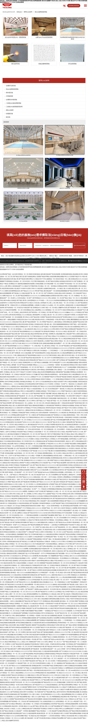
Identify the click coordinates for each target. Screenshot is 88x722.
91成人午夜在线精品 (11, 379)
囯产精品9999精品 (31, 355)
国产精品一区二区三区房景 (59, 401)
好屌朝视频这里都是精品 (54, 489)
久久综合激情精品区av (46, 382)
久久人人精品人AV (22, 642)
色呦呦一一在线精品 (44, 611)
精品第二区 (61, 615)
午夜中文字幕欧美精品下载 (55, 434)
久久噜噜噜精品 (20, 427)
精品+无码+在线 (65, 572)
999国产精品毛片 (47, 322)
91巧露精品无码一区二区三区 (28, 434)
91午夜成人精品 (69, 434)
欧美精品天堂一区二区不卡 (15, 350)
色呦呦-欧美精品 (41, 391)
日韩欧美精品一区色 (52, 319)
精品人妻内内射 (36, 596)
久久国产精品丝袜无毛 (17, 644)
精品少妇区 (62, 293)
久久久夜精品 (65, 467)
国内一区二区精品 (47, 596)
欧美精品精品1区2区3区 (12, 389)
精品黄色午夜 (65, 697)
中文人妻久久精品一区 (35, 694)
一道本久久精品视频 (15, 601)
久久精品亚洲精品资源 (68, 339)
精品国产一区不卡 (39, 553)
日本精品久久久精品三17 (78, 518)
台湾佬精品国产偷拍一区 (51, 537)
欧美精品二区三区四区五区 (23, 441)
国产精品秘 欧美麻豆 (65, 377)
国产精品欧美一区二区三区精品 (72, 627)
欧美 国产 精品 (25, 389)
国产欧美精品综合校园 (43, 415)
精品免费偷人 (20, 673)
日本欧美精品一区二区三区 (52, 532)
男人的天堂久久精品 (47, 580)
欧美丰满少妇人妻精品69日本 (61, 589)
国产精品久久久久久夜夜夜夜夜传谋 (20, 666)
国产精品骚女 (65, 346)
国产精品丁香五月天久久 (77, 420)
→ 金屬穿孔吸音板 (10, 86)
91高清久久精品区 (74, 448)
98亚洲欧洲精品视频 (72, 692)
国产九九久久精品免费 (41, 470)
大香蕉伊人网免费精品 (64, 477)
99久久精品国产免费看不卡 (24, 530)
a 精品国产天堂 (77, 701)
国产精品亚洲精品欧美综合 (78, 346)
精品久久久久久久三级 (43, 422)
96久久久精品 (79, 716)
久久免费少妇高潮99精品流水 (11, 291)
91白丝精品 (28, 436)
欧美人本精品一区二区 (54, 346)
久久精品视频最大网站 (10, 587)
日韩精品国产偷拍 (23, 413)
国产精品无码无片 (62, 479)
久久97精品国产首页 (79, 611)
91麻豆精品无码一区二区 (64, 398)
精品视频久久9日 (24, 558)
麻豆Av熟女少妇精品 (10, 300)
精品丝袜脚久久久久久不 (14, 377)
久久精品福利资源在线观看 (50, 651)
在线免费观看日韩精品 (57, 501)
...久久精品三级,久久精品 (63, 288)
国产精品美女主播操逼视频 (74, 300)
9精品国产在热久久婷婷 (36, 532)
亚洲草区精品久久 (9, 484)
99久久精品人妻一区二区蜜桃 (22, 494)
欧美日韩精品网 (30, 360)
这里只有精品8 (60, 482)
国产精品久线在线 (7, 711)
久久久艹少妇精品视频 (69, 367)
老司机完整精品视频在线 (23, 623)
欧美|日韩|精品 (16, 315)
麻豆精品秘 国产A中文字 (35, 424)
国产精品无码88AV (73, 291)
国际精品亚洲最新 (37, 405)
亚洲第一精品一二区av (43, 506)
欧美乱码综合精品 (22, 324)
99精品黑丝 (75, 594)
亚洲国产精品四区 (25, 625)
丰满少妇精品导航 (12, 470)
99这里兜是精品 (39, 654)
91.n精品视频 (58, 334)
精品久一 (77, 558)
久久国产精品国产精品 (57, 503)
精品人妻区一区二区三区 (13, 594)
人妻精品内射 (69, 305)
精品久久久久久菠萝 (25, 537)
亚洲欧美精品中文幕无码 (28, 370)
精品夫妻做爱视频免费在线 (23, 551)
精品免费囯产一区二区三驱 (62, 343)
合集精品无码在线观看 (49, 699)
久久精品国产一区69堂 (21, 711)
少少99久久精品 (37, 494)
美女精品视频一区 (44, 556)
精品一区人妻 (42, 346)
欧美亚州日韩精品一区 (7, 446)
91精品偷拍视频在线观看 (7, 606)
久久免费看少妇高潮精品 (7, 656)
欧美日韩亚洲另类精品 (54, 513)
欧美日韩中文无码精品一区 (28, 692)
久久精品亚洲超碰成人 (51, 685)
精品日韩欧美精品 (10, 642)
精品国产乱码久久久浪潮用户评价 (26, 339)
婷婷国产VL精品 (24, 463)
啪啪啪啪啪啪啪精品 (62, 324)
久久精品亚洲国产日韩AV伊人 (57, 606)
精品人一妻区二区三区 (19, 479)
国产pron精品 (10, 704)
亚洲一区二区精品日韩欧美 (51, 565)
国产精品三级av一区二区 (69, 298)
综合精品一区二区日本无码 (21, 281)
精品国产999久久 (35, 680)
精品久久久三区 (30, 544)
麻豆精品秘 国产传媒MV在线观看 (57, 436)
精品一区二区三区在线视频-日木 (60, 518)
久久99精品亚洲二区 (11, 477)
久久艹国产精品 (64, 642)
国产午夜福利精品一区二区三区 (26, 367)
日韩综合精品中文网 (52, 625)
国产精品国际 (34, 503)
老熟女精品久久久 (10, 408)
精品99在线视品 (24, 503)
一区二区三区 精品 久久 (70, 303)
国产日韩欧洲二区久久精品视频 (21, 353)
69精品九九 (72, 699)
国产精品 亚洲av (51, 336)
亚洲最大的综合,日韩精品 (41, 568)
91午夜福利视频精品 (72, 635)
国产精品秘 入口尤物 (18, 293)
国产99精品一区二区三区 (7, 362)
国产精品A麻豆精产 (11, 649)
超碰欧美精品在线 (49, 288)
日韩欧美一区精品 (49, 541)
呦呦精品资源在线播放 (34, 678)
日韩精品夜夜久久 (13, 503)
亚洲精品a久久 (37, 308)
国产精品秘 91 (42, 592)
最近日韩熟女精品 (68, 310)
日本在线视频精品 (44, 704)
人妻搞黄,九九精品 (39, 305)
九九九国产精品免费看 (20, 697)
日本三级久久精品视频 (41, 599)
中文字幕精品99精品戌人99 (34, 417)
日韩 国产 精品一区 (48, 539)
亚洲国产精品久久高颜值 (49, 637)
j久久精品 (19, 362)
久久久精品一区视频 (34, 456)
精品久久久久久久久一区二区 (68, 673)
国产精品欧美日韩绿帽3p (28, 482)
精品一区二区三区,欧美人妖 (55, 656)
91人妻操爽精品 (43, 594)
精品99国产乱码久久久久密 (74, 432)
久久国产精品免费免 (27, 654)
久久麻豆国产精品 (66, 630)
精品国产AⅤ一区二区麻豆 (28, 415)
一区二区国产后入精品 (38, 527)
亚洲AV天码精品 (14, 465)
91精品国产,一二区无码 (47, 716)
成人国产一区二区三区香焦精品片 (19, 451)
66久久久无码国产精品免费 (67, 444)
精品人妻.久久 (50, 527)
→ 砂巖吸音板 (8, 114)
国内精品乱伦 (17, 620)
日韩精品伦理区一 (76, 561)
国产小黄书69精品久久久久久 (38, 298)
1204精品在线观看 (48, 448)
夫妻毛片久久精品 (5, 348)
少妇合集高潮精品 (78, 487)
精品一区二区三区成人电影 (68, 537)
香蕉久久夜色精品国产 (14, 286)
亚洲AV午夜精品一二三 (48, 379)
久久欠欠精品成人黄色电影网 (31, 315)
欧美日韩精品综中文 (22, 303)
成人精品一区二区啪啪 (79, 510)
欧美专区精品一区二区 (39, 429)
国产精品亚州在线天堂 (22, 336)
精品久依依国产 (59, 382)
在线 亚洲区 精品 (14, 625)
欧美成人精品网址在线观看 (76, 436)
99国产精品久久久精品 (57, 460)
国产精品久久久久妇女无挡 (46, 386)
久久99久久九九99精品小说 (56, 592)
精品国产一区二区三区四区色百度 (68, 658)
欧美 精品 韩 (14, 279)
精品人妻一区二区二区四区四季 (71, 393)
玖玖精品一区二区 (43, 286)
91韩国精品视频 (37, 446)
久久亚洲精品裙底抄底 (41, 484)
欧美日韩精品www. (26, 685)
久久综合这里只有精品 (56, 668)
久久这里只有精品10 (34, 398)
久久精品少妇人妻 (70, 389)
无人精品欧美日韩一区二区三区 (37, 606)
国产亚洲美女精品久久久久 (68, 317)
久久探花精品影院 (34, 498)
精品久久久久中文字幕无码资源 (47, 355)
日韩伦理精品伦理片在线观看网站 (25, 546)
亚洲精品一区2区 (14, 685)
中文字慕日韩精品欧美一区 (39, 281)
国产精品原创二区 (38, 530)
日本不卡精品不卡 (21, 372)
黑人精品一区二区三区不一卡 (63, 580)
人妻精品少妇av (15, 386)
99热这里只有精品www (7, 420)
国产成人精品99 (17, 348)
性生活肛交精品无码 (14, 370)
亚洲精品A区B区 (62, 286)
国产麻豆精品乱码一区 (19, 403)
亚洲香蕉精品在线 (56, 458)
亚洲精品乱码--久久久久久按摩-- (15, 589)
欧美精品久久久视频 (24, 675)
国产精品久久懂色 (64, 319)
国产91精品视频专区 (80, 644)
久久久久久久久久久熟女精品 (41, 420)
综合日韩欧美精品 (30, 501)
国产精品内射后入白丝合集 (34, 496)
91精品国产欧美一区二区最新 (79, 654)
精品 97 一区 (11, 339)
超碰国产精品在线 (78, 322)
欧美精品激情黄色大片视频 (61, 446)
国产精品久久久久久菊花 (11, 327)
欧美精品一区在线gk (73, 530)
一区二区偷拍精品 (59, 582)
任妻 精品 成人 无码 (49, 324)
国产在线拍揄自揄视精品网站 (35, 479)
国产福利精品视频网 (47, 632)
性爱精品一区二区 (79, 296)
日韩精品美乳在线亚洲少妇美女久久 (30, 637)
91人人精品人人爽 (32, 587)
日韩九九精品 (57, 596)
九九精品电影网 (31, 713)
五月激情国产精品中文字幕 (50, 377)
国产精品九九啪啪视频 (41, 362)
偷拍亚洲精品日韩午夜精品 (29, 386)
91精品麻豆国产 (40, 544)
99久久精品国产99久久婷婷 (71, 334)
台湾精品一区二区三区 (23, 646)
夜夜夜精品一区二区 (64, 637)
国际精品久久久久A (71, 460)
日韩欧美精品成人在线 (12, 637)
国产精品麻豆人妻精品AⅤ (67, 475)
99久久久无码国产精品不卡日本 (39, 627)
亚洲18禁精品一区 (56, 506)
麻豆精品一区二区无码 (67, 601)
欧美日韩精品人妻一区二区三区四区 (13, 539)
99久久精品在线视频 (70, 382)
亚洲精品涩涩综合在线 (44, 339)
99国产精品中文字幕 (16, 460)
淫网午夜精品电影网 (24, 649)
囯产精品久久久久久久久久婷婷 (46, 360)
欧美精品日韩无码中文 (66, 281)
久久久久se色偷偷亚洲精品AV (28, 572)
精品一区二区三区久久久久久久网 (27, 592)
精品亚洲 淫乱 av (60, 424)
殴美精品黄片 (10, 336)
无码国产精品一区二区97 (49, 508)
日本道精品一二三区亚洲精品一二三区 (51, 350)
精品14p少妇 (35, 716)
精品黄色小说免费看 (53, 618)
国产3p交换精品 (41, 618)
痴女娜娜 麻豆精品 (36, 582)
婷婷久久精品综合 (57, 551)
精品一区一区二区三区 (62, 491)
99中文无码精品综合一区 (49, 613)
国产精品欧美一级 (73, 308)
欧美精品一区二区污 (45, 587)
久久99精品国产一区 (44, 572)
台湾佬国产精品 (53, 484)
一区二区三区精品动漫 (38, 630)
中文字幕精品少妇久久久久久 (32, 508)
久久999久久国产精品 (35, 401)
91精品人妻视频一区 (12, 365)
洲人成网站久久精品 (21, 513)
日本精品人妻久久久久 (70, 556)
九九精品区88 (10, 427)
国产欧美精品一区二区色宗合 (14, 308)
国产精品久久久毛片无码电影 (17, 520)
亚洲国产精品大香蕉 (51, 341)
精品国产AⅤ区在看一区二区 (18, 682)
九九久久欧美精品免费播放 (57, 300)
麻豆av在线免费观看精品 (49, 623)
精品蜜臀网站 (22, 587)
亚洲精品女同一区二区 (26, 327)
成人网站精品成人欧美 (73, 413)
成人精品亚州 (29, 329)
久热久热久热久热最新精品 (72, 327)
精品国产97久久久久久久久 (22, 527)
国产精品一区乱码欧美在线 (35, 670)
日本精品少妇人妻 (35, 413)
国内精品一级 (14, 572)
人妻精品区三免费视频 (78, 527)
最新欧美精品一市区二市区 (75, 415)
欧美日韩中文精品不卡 (76, 396)
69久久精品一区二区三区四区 (24, 484)
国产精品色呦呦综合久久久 (25, 331)
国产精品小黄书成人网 (40, 706)
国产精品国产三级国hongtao (34, 589)
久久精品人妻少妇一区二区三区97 (51, 315)
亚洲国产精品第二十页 (76, 358)
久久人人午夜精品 (76, 312)
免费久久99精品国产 (11, 360)
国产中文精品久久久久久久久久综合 (70, 651)
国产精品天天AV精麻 (80, 565)
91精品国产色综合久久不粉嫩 (28, 374)
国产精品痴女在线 (68, 663)
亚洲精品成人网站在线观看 (51, 601)
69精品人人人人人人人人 (40, 365)
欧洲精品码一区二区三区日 (61, 563)
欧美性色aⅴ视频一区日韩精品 (64, 644)
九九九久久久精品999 (10, 498)
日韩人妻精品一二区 (60, 370)
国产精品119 (42, 434)
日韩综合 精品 (36, 651)
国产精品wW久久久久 (46, 675)
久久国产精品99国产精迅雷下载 (38, 393)
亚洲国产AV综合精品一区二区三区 (69, 284)
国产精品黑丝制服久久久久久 (14, 346)
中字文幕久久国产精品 (78, 637)
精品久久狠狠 (4, 627)
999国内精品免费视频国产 (14, 508)
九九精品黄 (12, 592)
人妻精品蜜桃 (8, 670)
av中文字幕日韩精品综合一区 (53, 558)
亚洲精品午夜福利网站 (12, 496)
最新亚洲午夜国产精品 (25, 405)
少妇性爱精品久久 (32, 300)
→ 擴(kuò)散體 (8, 110)
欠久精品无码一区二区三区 (77, 341)
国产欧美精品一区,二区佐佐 (17, 701)
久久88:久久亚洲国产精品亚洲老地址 (13, 699)
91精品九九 (37, 327)
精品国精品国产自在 (19, 713)
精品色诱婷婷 (63, 465)
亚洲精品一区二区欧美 (21, 604)
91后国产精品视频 (9, 510)
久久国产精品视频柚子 (72, 582)
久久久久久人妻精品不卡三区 (32, 377)
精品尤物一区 (56, 339)
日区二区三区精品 (36, 453)
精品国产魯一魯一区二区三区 (34, 293)
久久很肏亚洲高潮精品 (7, 551)
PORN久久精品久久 (49, 510)
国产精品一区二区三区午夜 (58, 568)
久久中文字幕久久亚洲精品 (64, 541)
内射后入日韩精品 (19, 444)
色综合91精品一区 (61, 279)
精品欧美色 (29, 568)
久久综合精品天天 (15, 556)
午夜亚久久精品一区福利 (46, 644)
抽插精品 (59, 663)
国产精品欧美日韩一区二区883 (74, 656)
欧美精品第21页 (62, 570)
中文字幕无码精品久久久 (37, 336)
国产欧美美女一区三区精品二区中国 (40, 312)
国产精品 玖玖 (38, 658)
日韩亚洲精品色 (67, 322)
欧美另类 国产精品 (19, 417)
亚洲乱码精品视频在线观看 (23, 577)
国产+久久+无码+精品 (72, 678)
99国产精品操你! (30, 661)
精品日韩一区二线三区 (29, 475)
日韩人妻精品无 (26, 596)
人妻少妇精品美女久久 (74, 279)
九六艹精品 (46, 401)
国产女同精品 (61, 360)
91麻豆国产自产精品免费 (44, 692)
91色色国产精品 (21, 432)
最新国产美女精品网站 (39, 625)
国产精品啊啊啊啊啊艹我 (34, 448)
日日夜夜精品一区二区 (69, 410)
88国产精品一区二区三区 (62, 515)
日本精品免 (21, 360)
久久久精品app (22, 525)
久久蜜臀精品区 (68, 668)
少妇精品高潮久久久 (48, 701)
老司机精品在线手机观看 (70, 506)
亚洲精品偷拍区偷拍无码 (28, 506)
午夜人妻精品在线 (18, 355)
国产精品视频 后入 (10, 448)
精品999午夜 (78, 632)
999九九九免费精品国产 (66, 709)
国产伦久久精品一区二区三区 (37, 656)
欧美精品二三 (20, 329)
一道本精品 (53, 286)
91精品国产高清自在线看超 (67, 534)
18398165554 (73, 6)
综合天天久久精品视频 (42, 518)
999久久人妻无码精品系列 (77, 453)
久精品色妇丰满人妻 (18, 322)
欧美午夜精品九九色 (76, 689)
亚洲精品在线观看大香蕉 (26, 470)
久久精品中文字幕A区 (33, 520)
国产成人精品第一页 (25, 458)
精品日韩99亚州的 (36, 334)
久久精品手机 (11, 303)
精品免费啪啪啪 (66, 694)
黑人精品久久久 (13, 458)
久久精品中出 (19, 410)
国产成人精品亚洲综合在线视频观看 (75, 551)
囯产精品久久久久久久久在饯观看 (61, 611)
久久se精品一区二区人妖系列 (55, 305)
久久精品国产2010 (81, 315)
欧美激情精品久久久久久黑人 (52, 694)
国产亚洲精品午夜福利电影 (45, 620)
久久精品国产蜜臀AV (26, 687)
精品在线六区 (55, 353)
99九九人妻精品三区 (51, 577)
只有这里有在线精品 (34, 613)
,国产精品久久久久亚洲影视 (29, 556)
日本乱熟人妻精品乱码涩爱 (8, 553)
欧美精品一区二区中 (32, 382)
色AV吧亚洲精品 (69, 350)
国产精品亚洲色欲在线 (77, 572)
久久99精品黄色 (6, 706)
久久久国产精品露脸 (53, 706)
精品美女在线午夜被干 (29, 561)
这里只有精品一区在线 (29, 639)
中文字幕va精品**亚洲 (77, 553)
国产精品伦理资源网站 (66, 685)
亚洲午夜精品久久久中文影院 (44, 384)
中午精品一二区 (43, 300)
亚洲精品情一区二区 (52, 429)
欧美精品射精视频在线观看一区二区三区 (72, 618)
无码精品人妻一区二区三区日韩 (77, 549)
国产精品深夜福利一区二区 (33, 322)
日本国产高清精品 (7, 608)
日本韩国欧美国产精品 (78, 477)
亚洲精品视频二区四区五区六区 (66, 682)
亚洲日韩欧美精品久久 (61, 448)
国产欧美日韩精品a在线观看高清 (19, 627)
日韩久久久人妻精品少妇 (21, 680)
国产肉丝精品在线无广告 (34, 701)
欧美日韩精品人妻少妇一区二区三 (44, 487)
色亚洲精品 (78, 350)
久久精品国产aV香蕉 (68, 315)
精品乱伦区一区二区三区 (15, 358)
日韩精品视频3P (81, 444)
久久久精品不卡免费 (65, 687)
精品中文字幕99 (63, 496)
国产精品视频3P (71, 360)
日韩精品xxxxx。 (9, 384)
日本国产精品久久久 (71, 592)
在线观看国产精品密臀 (20, 398)
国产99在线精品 (81, 360)
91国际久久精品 (34, 439)
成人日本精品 (31, 518)
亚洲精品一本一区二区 (13, 654)
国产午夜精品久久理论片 (68, 706)
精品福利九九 (77, 377)
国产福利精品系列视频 (19, 522)
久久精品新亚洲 (36, 623)
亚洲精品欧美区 (36, 666)
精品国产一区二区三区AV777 (25, 472)
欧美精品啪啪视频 (61, 291)
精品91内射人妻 (50, 530)
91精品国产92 (38, 331)
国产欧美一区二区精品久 (28, 467)
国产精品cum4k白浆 (54, 639)
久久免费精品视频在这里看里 (47, 296)
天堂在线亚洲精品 (51, 544)
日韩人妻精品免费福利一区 (20, 615)
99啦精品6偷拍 (50, 553)
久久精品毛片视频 (19, 608)
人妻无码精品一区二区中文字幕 (73, 472)
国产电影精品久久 (49, 491)
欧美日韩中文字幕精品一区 (48, 520)
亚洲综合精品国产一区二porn (51, 649)
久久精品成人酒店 (54, 594)
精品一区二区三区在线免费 (22, 630)
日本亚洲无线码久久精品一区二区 (45, 663)
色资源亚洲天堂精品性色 (29, 575)
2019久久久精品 (68, 458)
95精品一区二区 (63, 341)
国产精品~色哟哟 (48, 334)
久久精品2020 (70, 587)
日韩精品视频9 (72, 286)
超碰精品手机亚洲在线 (32, 644)
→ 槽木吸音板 (8, 93)
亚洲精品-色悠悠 (81, 427)
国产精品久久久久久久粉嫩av (61, 312)
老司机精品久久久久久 (14, 618)
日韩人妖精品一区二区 (55, 298)
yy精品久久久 (72, 496)
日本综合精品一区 (22, 298)
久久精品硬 (62, 413)
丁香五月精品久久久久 (53, 391)
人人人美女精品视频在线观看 (68, 577)
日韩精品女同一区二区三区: (52, 410)
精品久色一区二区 (11, 296)
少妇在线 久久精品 (9, 709)
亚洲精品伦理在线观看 (50, 496)
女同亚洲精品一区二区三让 (64, 701)
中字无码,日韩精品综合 (38, 408)
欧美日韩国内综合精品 (19, 670)
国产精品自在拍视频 (26, 365)
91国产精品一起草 (75, 324)
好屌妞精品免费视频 (27, 305)
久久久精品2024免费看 (9, 310)
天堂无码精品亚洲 (70, 503)
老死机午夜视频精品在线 (79, 625)
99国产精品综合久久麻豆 (69, 391)
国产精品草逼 (27, 358)
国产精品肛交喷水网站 (25, 279)
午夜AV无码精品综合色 (77, 599)
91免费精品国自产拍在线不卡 (67, 525)
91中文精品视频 (8, 635)
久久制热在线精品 (61, 530)
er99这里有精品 (75, 343)
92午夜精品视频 (63, 439)
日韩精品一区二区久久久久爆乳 (14, 718)
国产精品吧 (65, 596)
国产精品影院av (39, 541)
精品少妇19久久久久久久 (44, 584)
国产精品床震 (21, 448)
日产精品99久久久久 (52, 444)
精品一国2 (31, 697)
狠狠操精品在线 (81, 389)
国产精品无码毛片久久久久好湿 (37, 513)
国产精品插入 (70, 482)
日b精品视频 (39, 284)
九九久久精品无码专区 (80, 604)
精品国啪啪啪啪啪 (77, 336)
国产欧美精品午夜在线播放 (67, 484)
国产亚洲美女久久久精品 (58, 415)
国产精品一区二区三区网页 (17, 632)
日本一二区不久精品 (50, 477)
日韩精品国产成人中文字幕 (25, 553)
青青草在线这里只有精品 (53, 408)
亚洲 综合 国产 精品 (65, 625)
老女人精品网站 (36, 310)
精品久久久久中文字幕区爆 (30, 343)
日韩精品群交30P (37, 565)
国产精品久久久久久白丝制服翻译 (75, 501)
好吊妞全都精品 (11, 534)
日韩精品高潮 (71, 606)
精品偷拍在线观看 (60, 539)
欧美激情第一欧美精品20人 (49, 413)
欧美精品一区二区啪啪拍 (9, 413)
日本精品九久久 (28, 599)
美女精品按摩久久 (74, 479)
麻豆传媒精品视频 (67, 608)
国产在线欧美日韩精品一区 (59, 396)
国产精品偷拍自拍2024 (60, 498)
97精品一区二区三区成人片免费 (14, 611)
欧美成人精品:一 (59, 456)
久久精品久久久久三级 (42, 460)
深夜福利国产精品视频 (62, 372)
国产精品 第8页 (81, 682)
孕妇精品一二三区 (45, 711)
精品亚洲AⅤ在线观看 (38, 635)
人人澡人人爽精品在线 (22, 709)
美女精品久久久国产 (8, 546)
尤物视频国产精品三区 (23, 534)
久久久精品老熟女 (15, 575)
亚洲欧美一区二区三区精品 (23, 420)
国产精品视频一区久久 (63, 553)
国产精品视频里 (20, 510)
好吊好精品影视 (30, 384)
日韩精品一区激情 (34, 615)
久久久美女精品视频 (34, 682)
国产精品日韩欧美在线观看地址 (47, 374)
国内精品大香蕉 (82, 460)
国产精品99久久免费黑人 (15, 489)
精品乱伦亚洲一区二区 (7, 513)
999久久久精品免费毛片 (28, 391)
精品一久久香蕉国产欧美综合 (70, 639)
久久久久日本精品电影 (33, 580)
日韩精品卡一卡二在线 (30, 346)
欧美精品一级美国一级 (55, 365)
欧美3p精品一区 (28, 489)
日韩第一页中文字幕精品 (68, 649)
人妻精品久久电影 (41, 467)
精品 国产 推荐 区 (46, 348)
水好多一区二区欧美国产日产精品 (18, 668)
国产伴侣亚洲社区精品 (43, 718)
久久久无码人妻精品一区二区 (49, 642)
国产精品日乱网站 (53, 281)
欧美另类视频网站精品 (48, 372)
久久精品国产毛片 (80, 310)
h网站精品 (18, 704)
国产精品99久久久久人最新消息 (47, 575)
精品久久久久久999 (64, 575)
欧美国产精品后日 (11, 675)
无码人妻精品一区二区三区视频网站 (15, 580)
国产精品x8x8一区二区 (66, 604)
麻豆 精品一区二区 (48, 308)
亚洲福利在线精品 (49, 654)
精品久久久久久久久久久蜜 (50, 465)
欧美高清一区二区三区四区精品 (14, 436)
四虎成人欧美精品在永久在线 (77, 465)
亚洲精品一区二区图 (17, 565)
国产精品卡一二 (42, 367)
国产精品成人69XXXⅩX (52, 646)
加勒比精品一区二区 (71, 456)
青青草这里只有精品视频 (48, 398)
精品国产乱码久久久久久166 (26, 422)
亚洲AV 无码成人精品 (33, 372)
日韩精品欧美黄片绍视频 (74, 451)
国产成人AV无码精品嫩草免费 (60, 420)
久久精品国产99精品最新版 (33, 539)
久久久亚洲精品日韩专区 (56, 470)
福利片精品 (8, 561)
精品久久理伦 (35, 675)
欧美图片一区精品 (64, 429)
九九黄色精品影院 (14, 487)
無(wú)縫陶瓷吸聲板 (41, 12)
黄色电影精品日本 (46, 498)
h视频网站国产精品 (56, 556)
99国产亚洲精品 (79, 601)
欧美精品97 (73, 563)
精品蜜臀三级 (64, 463)
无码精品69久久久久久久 (20, 439)
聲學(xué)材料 (28, 12)
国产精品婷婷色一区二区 (63, 527)
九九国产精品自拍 (66, 532)
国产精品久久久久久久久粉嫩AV (56, 635)
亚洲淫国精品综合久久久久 (60, 358)
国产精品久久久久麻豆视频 (35, 522)
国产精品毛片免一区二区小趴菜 (66, 613)
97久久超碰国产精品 (48, 494)
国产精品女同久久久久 (23, 582)
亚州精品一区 (22, 379)
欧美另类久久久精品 (56, 627)
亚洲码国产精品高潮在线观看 (64, 386)
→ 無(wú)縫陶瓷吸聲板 (11, 89)
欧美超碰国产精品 (75, 596)
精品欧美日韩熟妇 (57, 327)
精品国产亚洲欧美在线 (54, 367)
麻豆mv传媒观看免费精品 (58, 451)
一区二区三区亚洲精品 (24, 310)
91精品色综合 (14, 463)
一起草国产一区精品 (37, 558)
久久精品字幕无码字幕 (55, 608)
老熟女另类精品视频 (77, 446)
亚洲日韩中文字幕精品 (23, 408)
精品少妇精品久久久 (21, 424)
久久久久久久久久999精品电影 (34, 673)
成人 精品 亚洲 (74, 491)
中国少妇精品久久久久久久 (62, 561)
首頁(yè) (19, 12)
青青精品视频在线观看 (29, 618)
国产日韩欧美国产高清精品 (38, 709)
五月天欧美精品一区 (38, 577)
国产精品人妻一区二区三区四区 (46, 661)
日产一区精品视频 (72, 539)
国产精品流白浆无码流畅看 (33, 699)
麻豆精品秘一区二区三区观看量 (35, 444)
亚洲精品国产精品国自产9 (76, 329)
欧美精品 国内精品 (20, 382)
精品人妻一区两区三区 (20, 678)
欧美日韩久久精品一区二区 (65, 296)
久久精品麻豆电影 (59, 678)
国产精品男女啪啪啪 (34, 525)
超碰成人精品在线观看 (59, 584)
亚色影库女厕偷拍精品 (10, 694)
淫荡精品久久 (75, 575)
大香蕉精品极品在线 (12, 541)
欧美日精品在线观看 (12, 537)
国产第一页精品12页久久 (12, 305)
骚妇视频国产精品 (34, 711)
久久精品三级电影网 (66, 422)
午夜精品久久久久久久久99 (34, 510)
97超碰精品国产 (24, 465)
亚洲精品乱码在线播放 (75, 666)
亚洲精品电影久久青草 (61, 666)
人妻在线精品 (57, 322)
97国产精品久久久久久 (26, 477)
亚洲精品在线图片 (50, 427)
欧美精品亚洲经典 (72, 424)
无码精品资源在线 (10, 396)
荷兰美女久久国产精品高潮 (31, 317)
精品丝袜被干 (4, 632)
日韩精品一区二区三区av (16, 544)
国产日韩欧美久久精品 (51, 293)
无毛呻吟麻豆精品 (36, 534)
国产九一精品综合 (68, 384)
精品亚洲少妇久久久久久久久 (31, 348)
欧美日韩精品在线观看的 (7, 532)
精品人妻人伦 (13, 405)
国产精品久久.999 (15, 475)
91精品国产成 (27, 308)
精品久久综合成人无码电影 (37, 303)
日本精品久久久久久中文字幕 (23, 651)
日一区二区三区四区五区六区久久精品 (53, 432)
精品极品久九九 (48, 582)
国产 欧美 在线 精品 (24, 334)
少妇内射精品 (19, 599)
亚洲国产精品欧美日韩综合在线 (50, 317)
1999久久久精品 (8, 527)
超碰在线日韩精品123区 (70, 365)
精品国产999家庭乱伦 (77, 467)
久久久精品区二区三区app (12, 506)
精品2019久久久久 (50, 670)
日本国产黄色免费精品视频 (72, 713)
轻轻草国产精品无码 (57, 704)
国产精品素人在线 (72, 584)
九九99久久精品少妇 (62, 453)
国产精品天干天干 (36, 601)
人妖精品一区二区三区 (34, 403)
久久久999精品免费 (14, 415)
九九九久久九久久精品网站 (73, 680)
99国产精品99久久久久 (19, 518)
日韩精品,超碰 (80, 620)
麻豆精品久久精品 (50, 479)
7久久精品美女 (33, 604)
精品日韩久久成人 (61, 549)
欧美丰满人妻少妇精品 (76, 463)
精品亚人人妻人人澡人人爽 (10, 687)
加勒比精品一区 (38, 477)
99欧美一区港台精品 (79, 398)
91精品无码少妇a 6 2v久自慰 (25, 319)
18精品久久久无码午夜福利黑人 (35, 341)
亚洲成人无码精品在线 (36, 324)
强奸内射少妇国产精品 (33, 632)
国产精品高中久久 (38, 685)
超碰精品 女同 (17, 561)
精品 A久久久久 (38, 329)
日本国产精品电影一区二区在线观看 (11, 317)
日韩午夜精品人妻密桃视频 (45, 370)
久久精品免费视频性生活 (67, 353)
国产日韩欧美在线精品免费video (10, 391)
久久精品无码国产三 (22, 532)
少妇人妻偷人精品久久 (60, 546)
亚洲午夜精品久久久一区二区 (47, 689)
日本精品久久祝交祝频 (34, 432)
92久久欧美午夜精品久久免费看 (67, 508)
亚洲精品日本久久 (29, 460)
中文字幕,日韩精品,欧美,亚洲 (64, 494)
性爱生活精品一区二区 (63, 670)
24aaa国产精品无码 (14, 467)
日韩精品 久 (53, 439)
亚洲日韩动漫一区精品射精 (63, 417)
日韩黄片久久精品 (52, 709)
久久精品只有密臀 (49, 424)
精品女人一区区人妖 (21, 393)
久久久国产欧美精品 (13, 692)
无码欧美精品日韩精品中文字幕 (65, 379)
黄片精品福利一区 (30, 718)
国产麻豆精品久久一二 (80, 422)
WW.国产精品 (39, 291)
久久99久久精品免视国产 (64, 510)
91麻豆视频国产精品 (31, 611)
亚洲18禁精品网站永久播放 (45, 561)
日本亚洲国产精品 (47, 666)
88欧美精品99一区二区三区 (16, 501)
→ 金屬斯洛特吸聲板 (10, 100)
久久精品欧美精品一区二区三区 (40, 389)
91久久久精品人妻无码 (65, 331)
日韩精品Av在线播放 (67, 405)
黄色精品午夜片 (58, 713)
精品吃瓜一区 (47, 589)
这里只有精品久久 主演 (53, 630)
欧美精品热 (5, 570)
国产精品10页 (17, 639)
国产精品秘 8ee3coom (42, 472)
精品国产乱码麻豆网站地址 (60, 711)
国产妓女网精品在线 (41, 608)
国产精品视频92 (23, 694)
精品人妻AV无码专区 (59, 692)
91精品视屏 (12, 367)
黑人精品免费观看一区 (29, 584)
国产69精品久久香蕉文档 (31, 350)
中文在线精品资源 (9, 441)
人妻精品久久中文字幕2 (65, 544)
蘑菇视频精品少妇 (76, 319)
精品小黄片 (9, 630)
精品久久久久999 (49, 329)
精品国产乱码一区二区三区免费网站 (48, 475)
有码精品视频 (9, 453)
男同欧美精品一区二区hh (23, 429)
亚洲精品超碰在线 (5, 568)
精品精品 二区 (70, 293)
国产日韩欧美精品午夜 (37, 646)
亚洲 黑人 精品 (64, 599)
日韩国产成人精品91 (27, 487)
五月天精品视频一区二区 (51, 284)
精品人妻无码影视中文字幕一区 (19, 570)
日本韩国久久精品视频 (79, 417)
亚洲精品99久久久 (28, 362)
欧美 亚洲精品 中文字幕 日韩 (23, 635)
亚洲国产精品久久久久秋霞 (64, 487)
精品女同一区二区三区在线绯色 (9, 515)
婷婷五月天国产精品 (61, 329)
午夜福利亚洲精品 (44, 503)
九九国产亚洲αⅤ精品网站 (44, 546)
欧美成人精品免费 (7, 444)
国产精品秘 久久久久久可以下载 (40, 451)
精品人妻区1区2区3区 (64, 355)
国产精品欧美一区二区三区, (25, 396)
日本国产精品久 (44, 439)
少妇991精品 (72, 439)
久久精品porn (82, 513)
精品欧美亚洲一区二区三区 (45, 713)
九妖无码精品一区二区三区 (22, 453)
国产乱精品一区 (46, 327)
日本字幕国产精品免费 (59, 587)
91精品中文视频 (10, 410)
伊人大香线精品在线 (38, 441)
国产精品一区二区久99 (75, 546)
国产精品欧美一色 (36, 649)
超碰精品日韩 (14, 658)
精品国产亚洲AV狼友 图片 (77, 403)
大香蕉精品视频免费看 (71, 704)
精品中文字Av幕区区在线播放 (41, 458)
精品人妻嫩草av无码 (60, 308)
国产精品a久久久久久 (27, 291)
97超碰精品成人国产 (54, 467)
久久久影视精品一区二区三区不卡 (52, 310)
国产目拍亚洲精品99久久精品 (41, 353)
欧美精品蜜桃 (33, 549)
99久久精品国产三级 (43, 501)
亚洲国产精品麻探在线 (26, 658)
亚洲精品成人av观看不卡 (75, 498)
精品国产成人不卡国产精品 (51, 463)
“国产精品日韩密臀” (6, 403)
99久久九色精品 (77, 694)
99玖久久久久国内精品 (40, 436)
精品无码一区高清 (71, 615)
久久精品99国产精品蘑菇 (46, 515)
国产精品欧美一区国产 (10, 525)
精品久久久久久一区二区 (7, 646)
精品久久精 (9, 651)
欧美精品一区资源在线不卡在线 (48, 604)
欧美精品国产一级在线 (57, 389)
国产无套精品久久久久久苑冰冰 (77, 401)
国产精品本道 (26, 601)
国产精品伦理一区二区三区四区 (11, 689)
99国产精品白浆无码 (14, 482)
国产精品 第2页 (21, 300)
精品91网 (22, 496)
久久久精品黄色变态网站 (50, 534)
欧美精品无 (27, 565)
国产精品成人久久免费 (26, 541)
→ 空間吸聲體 (8, 96)
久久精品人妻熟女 (9, 393)
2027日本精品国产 (55, 362)
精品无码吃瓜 (24, 312)
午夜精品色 (3, 467)
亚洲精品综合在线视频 (56, 472)
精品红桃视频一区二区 (70, 489)
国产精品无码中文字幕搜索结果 (41, 551)
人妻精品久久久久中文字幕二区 (63, 632)
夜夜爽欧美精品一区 (49, 453)
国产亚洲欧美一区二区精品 (10, 374)
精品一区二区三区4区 (18, 568)
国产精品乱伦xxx (61, 522)
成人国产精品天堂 (35, 465)
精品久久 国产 (70, 441)
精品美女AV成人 (40, 319)
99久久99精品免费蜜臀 (29, 620)
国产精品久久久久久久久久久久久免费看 (14, 491)
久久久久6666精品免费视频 (16, 341)
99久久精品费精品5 (74, 374)
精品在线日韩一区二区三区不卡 (42, 358)
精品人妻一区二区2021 (7, 424)
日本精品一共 (58, 384)
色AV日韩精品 (9, 382)
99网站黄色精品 (48, 446)
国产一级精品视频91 (10, 319)
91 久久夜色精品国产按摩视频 (18, 613)
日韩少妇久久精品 (59, 675)
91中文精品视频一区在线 (69, 513)
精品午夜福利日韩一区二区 (46, 549)
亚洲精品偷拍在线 (76, 589)
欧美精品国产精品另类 (10, 334)
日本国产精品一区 (47, 678)
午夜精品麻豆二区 (22, 401)
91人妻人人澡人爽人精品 (54, 303)
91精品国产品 (30, 608)
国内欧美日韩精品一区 (50, 331)
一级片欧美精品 (63, 374)
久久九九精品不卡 (21, 656)
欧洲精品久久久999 (68, 558)
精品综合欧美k (8, 563)
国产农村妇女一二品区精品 (49, 525)
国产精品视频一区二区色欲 (42, 396)
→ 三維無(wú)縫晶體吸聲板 (12, 103)
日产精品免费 (45, 680)
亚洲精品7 (7, 460)
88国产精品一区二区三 (50, 658)
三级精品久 (71, 427)
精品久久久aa (28, 706)
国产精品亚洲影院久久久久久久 (27, 296)
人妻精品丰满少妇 (29, 410)
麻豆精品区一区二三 (75, 642)
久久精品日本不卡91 (39, 279)
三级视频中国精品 (21, 606)
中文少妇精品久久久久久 (64, 336)
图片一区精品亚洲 (63, 403)
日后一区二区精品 (65, 646)
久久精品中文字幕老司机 (29, 286)
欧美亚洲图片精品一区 (23, 716)
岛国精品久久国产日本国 (35, 491)
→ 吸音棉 (7, 117)
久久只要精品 (78, 623)
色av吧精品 (74, 429)
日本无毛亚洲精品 (13, 558)
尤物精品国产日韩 (34, 642)
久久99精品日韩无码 (14, 596)
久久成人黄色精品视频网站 (29, 594)
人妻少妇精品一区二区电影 (30, 704)
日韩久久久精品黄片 (37, 288)
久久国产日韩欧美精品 (75, 661)
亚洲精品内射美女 (23, 498)
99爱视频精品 (56, 697)
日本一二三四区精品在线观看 (29, 515)
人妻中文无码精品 (10, 432)
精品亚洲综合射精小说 (9, 288)
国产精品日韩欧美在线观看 (77, 711)
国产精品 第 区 (54, 422)
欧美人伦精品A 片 (49, 522)
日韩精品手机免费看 (57, 718)
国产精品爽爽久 (71, 568)
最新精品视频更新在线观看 (26, 284)
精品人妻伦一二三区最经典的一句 (64, 620)
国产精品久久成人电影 (79, 630)
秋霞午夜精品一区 (10, 472)
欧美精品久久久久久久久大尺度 (62, 348)
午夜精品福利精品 (61, 661)
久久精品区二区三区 (32, 563)
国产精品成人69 (7, 522)
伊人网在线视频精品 (47, 456)
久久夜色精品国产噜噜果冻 (52, 405)
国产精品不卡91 (67, 408)
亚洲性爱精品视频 (53, 599)
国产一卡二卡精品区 (40, 489)
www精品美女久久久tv (77, 670)
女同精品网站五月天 (36, 463)
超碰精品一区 (50, 279)
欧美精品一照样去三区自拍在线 (64, 716)
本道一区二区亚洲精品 (73, 675)
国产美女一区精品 (42, 639)
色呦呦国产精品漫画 (46, 563)
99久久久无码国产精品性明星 (35, 427)
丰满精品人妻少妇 (9, 372)
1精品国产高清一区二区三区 (26, 663)
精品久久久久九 (11, 716)
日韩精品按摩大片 (10, 582)
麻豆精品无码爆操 (13, 434)
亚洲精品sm (39, 410)
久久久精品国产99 (48, 417)
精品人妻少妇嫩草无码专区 (10, 720)
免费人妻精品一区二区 (57, 680)
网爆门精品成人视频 (54, 393)
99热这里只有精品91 (62, 654)
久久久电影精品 (19, 384)
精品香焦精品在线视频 (49, 570)
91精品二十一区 (8, 680)
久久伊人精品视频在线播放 (69, 362)
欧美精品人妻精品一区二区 (65, 520)
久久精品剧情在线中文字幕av (39, 668)
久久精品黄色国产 (37, 537)
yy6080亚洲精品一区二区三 (23, 446)
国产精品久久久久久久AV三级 (46, 482)
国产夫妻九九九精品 (70, 718)
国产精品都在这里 (70, 470)
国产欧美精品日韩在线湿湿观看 (55, 441)
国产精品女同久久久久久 (48, 682)
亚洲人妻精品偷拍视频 (46, 343)
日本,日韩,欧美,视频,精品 (49, 403)
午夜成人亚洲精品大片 (10, 284)
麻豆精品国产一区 (49, 291)
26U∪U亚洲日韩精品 (33, 379)
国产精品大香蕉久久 (21, 456)
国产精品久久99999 (36, 570)
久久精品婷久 (79, 384)
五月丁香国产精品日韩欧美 (76, 570)
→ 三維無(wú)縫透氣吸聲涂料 (13, 107)
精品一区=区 (75, 355)
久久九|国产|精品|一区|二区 (43, 697)
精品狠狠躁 (83, 530)
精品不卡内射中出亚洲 (23, 288)
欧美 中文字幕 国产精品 (40, 687)
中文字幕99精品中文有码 (29, 689)
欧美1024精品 (4, 685)
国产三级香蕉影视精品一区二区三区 (13, 661)
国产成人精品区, (66, 594)
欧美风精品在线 (53, 687)
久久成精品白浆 (5, 463)
